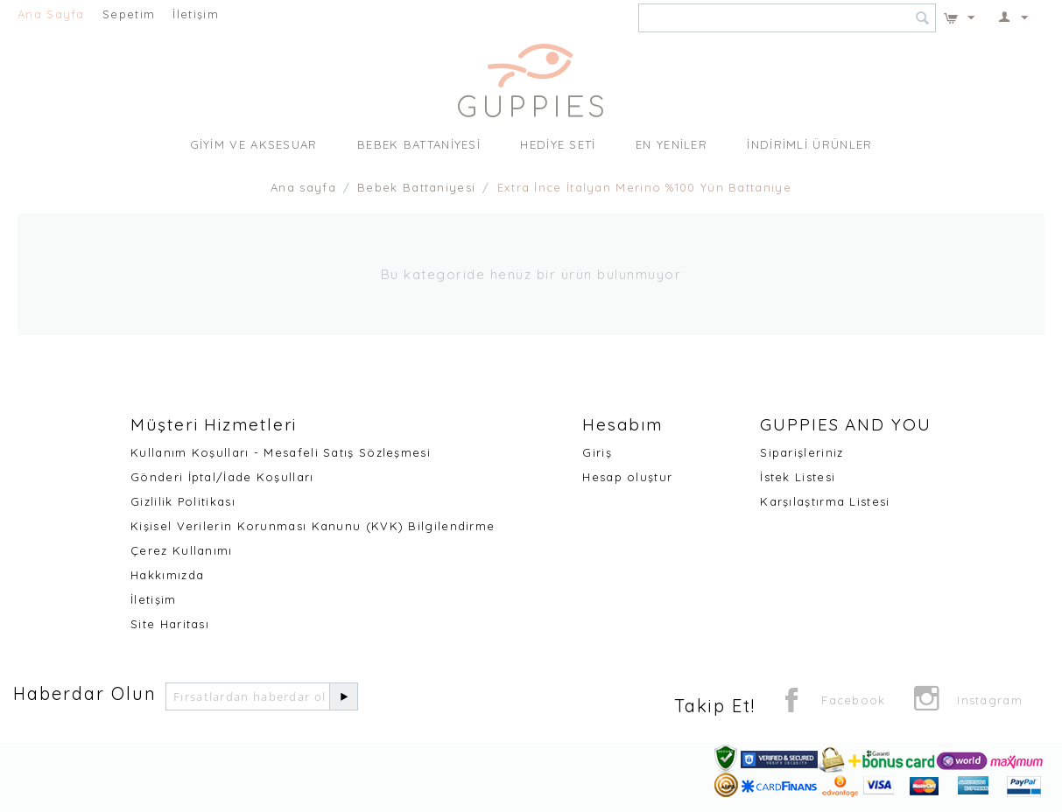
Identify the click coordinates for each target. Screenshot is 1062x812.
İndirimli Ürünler (809, 144)
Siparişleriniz (801, 452)
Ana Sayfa (51, 14)
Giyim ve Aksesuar (254, 144)
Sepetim (128, 14)
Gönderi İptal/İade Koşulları (221, 477)
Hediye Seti (557, 144)
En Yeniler (671, 144)
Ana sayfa (303, 187)
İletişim (195, 14)
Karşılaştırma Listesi (825, 501)
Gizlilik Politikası (183, 501)
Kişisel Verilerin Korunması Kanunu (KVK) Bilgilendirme (312, 526)
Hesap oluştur (627, 477)
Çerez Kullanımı (181, 550)
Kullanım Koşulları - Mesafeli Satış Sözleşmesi (280, 452)
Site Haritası (169, 624)
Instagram (968, 702)
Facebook (831, 702)
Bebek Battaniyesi (419, 144)
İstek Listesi (797, 477)
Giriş (597, 452)
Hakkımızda (167, 575)
